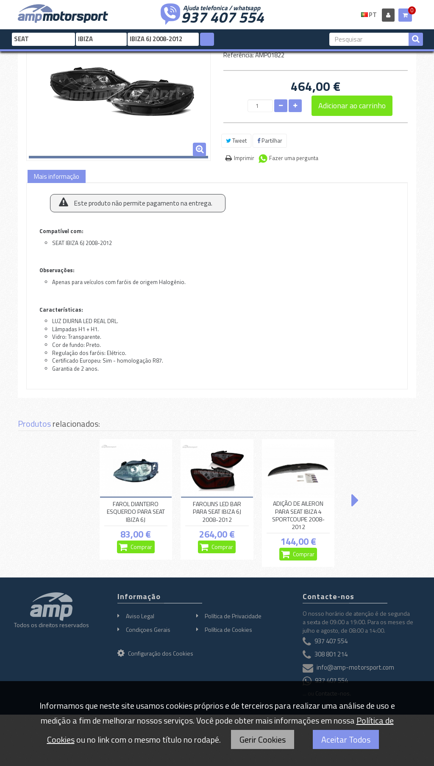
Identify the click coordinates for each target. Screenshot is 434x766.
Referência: (238, 55)
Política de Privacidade (233, 615)
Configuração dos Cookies (155, 653)
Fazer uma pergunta (293, 158)
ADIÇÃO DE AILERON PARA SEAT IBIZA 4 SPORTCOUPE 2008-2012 (298, 515)
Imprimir (244, 158)
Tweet (236, 140)
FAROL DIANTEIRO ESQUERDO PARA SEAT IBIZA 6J (136, 512)
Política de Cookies (228, 629)
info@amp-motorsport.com (355, 667)
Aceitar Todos (345, 739)
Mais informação (56, 176)
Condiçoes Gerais (148, 629)
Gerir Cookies (262, 739)
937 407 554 (222, 16)
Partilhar (269, 140)
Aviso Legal (140, 615)
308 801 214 (331, 654)
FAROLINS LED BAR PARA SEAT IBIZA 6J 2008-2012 (217, 512)
